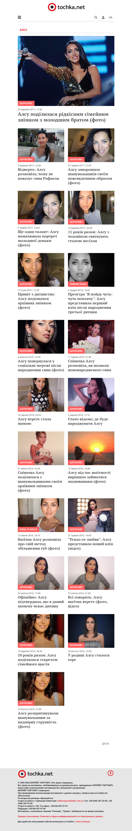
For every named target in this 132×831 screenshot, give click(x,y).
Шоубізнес (26, 103)
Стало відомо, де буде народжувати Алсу (88, 421)
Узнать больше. (82, 821)
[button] (103, 17)
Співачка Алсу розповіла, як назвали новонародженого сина (89, 365)
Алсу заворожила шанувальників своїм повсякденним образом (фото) (90, 176)
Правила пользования (28, 816)
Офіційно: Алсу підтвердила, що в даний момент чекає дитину (41, 602)
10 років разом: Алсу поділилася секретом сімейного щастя (38, 660)
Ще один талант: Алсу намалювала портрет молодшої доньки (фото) (38, 238)
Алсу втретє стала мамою (34, 421)
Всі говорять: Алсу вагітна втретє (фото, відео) (87, 602)
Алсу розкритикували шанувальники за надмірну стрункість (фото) (38, 720)
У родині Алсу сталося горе (89, 657)
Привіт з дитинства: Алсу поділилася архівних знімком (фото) (36, 301)
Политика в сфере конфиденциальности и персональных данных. (71, 816)
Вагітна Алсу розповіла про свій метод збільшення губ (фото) (39, 544)
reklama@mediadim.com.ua (70, 801)
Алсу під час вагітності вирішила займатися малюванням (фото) (89, 477)
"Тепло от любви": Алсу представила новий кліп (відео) (90, 544)
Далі (105, 743)
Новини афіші (78, 284)
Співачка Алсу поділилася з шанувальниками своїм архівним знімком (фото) (40, 481)
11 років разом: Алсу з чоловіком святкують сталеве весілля (88, 236)
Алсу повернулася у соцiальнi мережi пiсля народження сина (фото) (41, 365)
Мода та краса (28, 529)
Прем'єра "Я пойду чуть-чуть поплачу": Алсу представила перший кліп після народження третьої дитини (90, 303)
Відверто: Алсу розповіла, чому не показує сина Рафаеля (38, 174)
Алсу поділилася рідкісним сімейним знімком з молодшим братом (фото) (63, 117)
